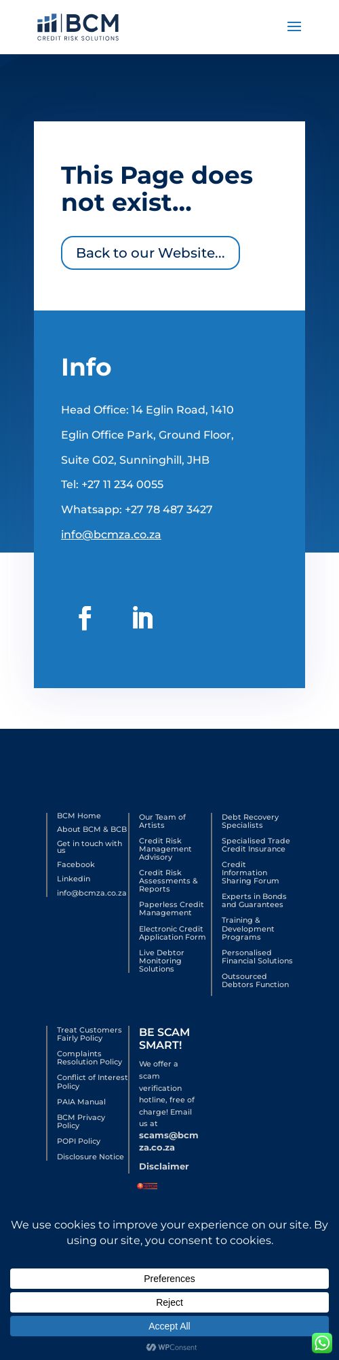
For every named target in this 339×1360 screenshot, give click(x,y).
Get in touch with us (89, 847)
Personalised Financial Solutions (257, 956)
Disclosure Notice (90, 1156)
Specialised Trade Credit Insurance (256, 845)
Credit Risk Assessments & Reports (168, 881)
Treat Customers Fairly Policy (89, 1034)
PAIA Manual (81, 1101)
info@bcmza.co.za (113, 520)
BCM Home (79, 815)
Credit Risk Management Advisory (165, 849)
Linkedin (73, 878)
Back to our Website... (151, 248)
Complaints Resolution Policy (89, 1057)
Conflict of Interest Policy (92, 1081)
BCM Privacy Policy (81, 1121)
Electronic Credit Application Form (172, 933)
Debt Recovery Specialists (250, 821)
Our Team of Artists (162, 821)
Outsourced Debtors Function (255, 980)
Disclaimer (164, 1166)
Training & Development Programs (248, 928)
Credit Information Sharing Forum (250, 872)
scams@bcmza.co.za (169, 1141)
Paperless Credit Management (171, 908)
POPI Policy (78, 1141)
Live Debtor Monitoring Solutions (161, 961)
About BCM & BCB (92, 829)
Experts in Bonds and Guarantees (254, 900)
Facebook (76, 864)
